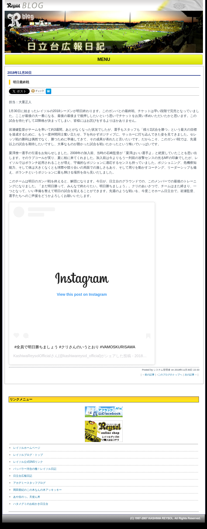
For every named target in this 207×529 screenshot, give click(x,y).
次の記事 (189, 374)
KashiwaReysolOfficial (32, 356)
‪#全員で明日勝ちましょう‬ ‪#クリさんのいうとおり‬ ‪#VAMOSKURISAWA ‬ (75, 347)
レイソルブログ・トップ (28, 454)
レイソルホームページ (26, 447)
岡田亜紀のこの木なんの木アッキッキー (37, 489)
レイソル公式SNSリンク (28, 461)
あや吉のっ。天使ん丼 (26, 496)
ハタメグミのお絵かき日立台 (30, 503)
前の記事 (149, 374)
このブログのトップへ (170, 374)
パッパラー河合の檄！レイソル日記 (34, 468)
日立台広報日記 (22, 475)
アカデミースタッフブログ (29, 482)
